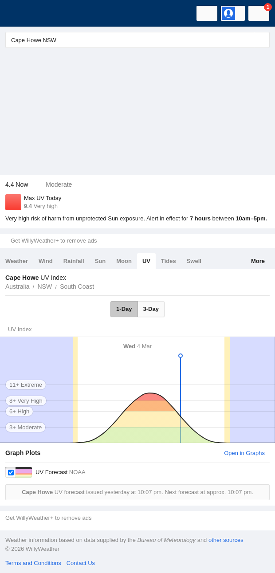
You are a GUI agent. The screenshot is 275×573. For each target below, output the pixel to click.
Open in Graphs (244, 453)
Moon (124, 261)
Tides (168, 261)
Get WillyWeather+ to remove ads (54, 240)
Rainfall (73, 261)
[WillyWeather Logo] (20, 13)
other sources (226, 540)
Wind (46, 261)
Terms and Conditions (33, 563)
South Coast (77, 286)
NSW (44, 286)
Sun (100, 261)
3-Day (151, 309)
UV (146, 261)
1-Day (124, 309)
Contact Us (81, 563)
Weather (16, 261)
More (258, 261)
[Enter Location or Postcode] (137, 40)
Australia (17, 286)
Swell (194, 261)
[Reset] (246, 39)
